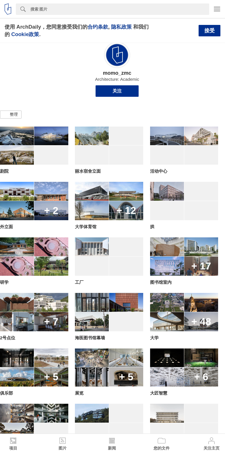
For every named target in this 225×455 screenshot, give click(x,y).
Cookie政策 (25, 34)
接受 (209, 31)
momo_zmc (117, 73)
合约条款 (98, 27)
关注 (117, 90)
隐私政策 (121, 27)
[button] (11, 115)
